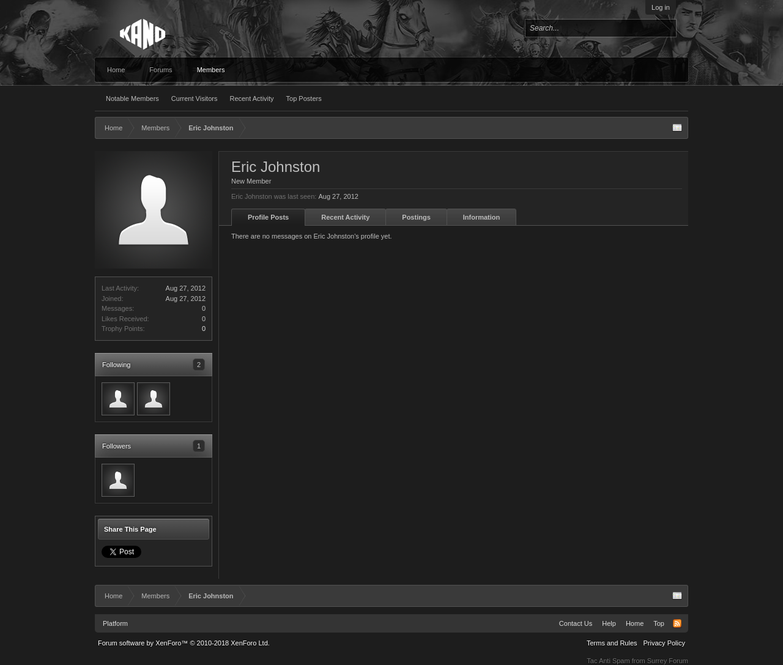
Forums (160, 69)
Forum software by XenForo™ (184, 643)
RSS (677, 623)
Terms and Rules (612, 643)
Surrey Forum (667, 660)
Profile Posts (268, 217)
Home (116, 69)
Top (658, 623)
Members (211, 69)
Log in (660, 7)
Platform (115, 623)
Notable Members (132, 98)
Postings (416, 217)
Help (609, 623)
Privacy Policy (664, 643)
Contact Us (575, 623)
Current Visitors (194, 98)
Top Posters (304, 98)
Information (481, 217)
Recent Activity (251, 98)
